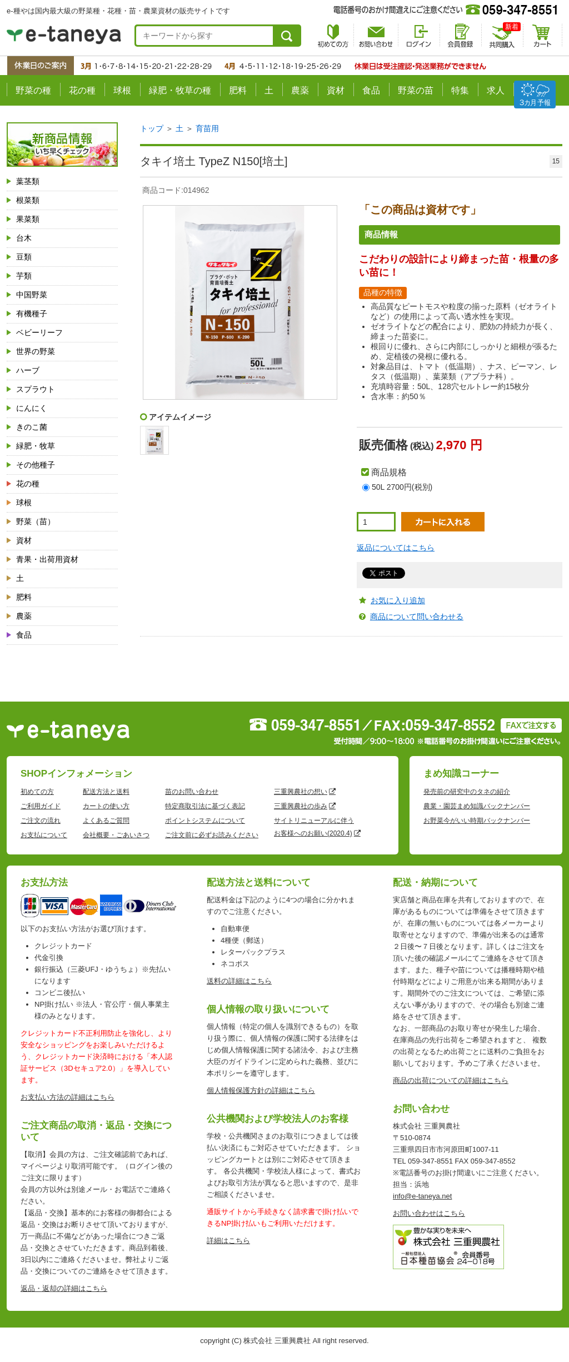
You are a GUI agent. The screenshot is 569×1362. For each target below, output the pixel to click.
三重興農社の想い (300, 792)
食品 (371, 90)
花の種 (82, 90)
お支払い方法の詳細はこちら (67, 1097)
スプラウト (35, 389)
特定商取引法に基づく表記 (205, 806)
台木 (24, 237)
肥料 (238, 90)
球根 (122, 90)
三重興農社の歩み (300, 806)
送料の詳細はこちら (239, 981)
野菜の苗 (415, 90)
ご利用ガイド (41, 806)
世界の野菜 (35, 351)
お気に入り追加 (398, 600)
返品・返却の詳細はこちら (64, 1288)
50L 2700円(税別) (402, 487)
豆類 (24, 256)
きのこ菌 (31, 426)
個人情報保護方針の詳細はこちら (261, 1090)
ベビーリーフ (39, 332)
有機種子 (31, 313)
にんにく (31, 408)
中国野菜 (31, 294)
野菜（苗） (35, 521)
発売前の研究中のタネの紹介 (466, 792)
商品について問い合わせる (416, 616)
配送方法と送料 (106, 792)
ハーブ (27, 370)
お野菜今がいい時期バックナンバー (476, 820)
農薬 (300, 90)
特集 (460, 90)
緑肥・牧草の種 (180, 90)
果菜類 (27, 219)
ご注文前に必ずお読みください (211, 835)
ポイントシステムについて (205, 820)
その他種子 (35, 464)
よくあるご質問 (106, 820)
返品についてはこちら (396, 547)
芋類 (24, 275)
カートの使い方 (106, 806)
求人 (496, 90)
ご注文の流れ (41, 820)
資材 (336, 90)
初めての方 (37, 792)
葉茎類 (27, 181)
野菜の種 (33, 90)
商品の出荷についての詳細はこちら (450, 1080)
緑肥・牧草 (35, 445)
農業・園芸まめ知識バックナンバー (476, 806)
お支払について (44, 835)
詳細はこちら (228, 1240)
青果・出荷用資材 (47, 559)
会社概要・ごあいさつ (116, 835)
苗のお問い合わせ (191, 792)
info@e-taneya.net (422, 1196)
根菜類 (27, 200)
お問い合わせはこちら (429, 1213)
